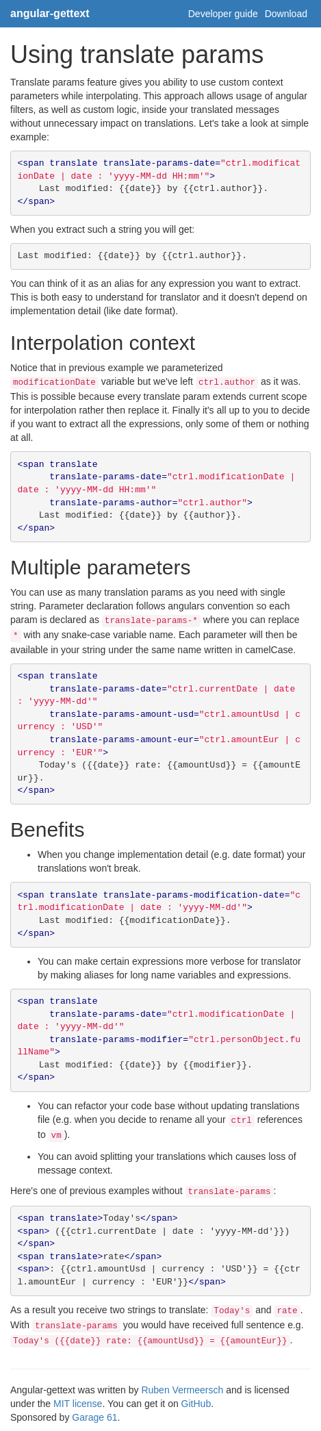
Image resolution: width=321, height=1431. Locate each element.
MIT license (77, 1403)
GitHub (196, 1403)
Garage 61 (94, 1417)
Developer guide (223, 13)
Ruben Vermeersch (182, 1389)
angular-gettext (50, 13)
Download (286, 13)
